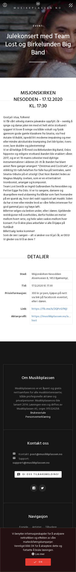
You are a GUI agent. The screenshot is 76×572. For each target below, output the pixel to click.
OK (38, 562)
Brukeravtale (38, 413)
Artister (36, 527)
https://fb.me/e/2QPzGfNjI (49, 309)
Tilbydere (51, 527)
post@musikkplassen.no (46, 454)
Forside (23, 527)
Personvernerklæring (38, 417)
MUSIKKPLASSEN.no (38, 6)
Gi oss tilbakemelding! (38, 474)
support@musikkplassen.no (31, 463)
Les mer (38, 554)
